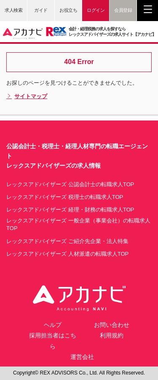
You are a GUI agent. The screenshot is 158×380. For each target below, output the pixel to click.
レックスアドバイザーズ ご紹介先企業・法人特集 (67, 241)
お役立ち (68, 10)
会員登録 (123, 10)
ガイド (41, 10)
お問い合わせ (111, 324)
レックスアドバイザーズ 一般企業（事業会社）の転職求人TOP (78, 224)
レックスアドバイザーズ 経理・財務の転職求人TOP (70, 209)
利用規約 (111, 335)
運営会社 (82, 356)
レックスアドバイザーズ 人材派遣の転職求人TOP (67, 254)
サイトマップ (26, 96)
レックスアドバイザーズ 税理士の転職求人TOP (64, 197)
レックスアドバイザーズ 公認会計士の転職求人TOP (70, 184)
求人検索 (13, 10)
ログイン (95, 10)
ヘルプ (53, 324)
